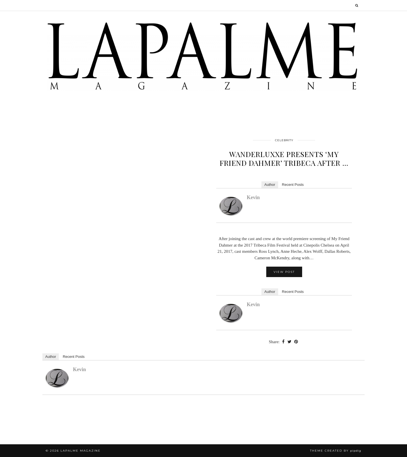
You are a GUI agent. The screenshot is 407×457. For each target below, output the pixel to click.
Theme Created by (335, 450)
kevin (253, 197)
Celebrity (284, 140)
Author (269, 184)
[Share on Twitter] (289, 342)
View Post (284, 272)
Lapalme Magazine (80, 450)
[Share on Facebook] (283, 342)
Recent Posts (293, 184)
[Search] (357, 5)
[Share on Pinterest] (296, 342)
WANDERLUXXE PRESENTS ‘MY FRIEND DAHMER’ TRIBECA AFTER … (284, 158)
